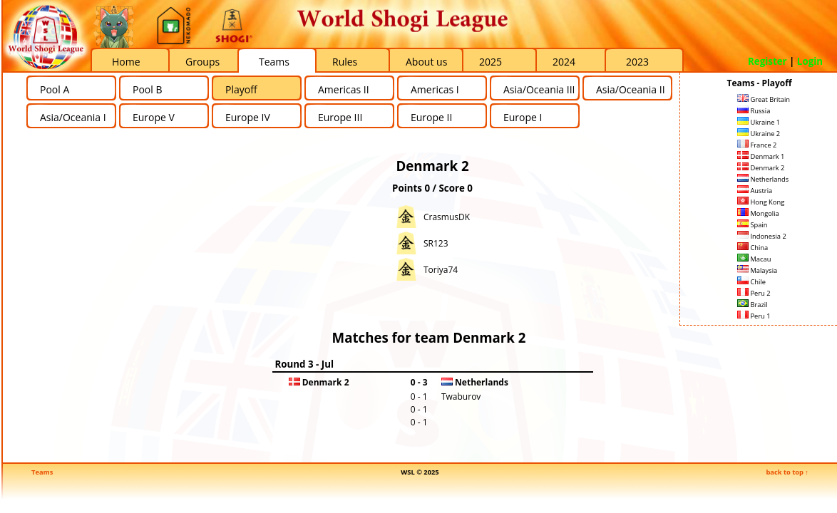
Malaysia (757, 270)
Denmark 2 (760, 167)
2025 (490, 61)
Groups (202, 61)
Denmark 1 (760, 156)
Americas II (343, 89)
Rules (344, 61)
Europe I (522, 117)
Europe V (154, 117)
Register (767, 61)
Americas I (435, 89)
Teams (274, 61)
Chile (751, 281)
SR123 (435, 243)
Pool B (147, 89)
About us (426, 61)
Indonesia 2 (761, 236)
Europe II (431, 117)
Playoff (241, 89)
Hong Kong (760, 202)
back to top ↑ (787, 472)
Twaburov (461, 396)
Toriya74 (440, 270)
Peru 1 (754, 316)
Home (126, 61)
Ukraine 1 (758, 122)
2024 (564, 61)
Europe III (340, 117)
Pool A (54, 89)
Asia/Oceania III (539, 89)
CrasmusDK (446, 217)
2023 (637, 61)
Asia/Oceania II (630, 89)
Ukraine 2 (758, 133)
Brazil (752, 304)
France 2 (756, 145)
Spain (752, 224)
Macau (754, 259)
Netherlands (763, 179)
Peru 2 (754, 293)
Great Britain (763, 99)
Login (810, 61)
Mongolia (758, 213)
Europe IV (247, 117)
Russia (753, 110)
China (752, 247)
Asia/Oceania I (73, 117)
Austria (754, 190)
